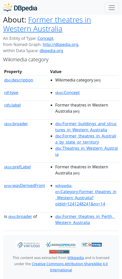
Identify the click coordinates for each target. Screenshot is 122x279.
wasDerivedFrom (24, 185)
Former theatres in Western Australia (47, 24)
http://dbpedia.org (60, 44)
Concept (45, 38)
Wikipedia (76, 257)
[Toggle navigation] (112, 8)
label (12, 105)
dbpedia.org (51, 50)
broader (16, 123)
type (11, 92)
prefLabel (17, 167)
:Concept (67, 92)
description (18, 80)
